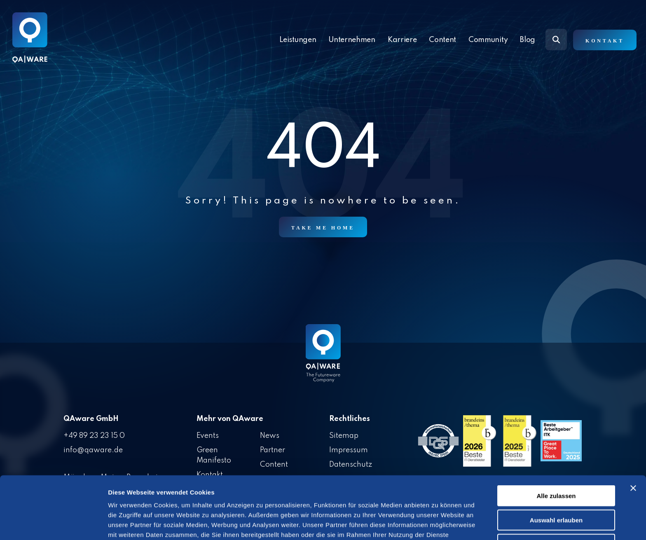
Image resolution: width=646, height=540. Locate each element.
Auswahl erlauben (556, 472)
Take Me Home (323, 228)
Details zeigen (438, 523)
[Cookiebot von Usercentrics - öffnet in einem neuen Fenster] (53, 524)
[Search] (556, 39)
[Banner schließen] (633, 440)
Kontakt (604, 41)
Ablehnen (556, 496)
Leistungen (297, 40)
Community (488, 40)
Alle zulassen (556, 447)
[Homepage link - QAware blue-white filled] (323, 359)
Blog (527, 40)
